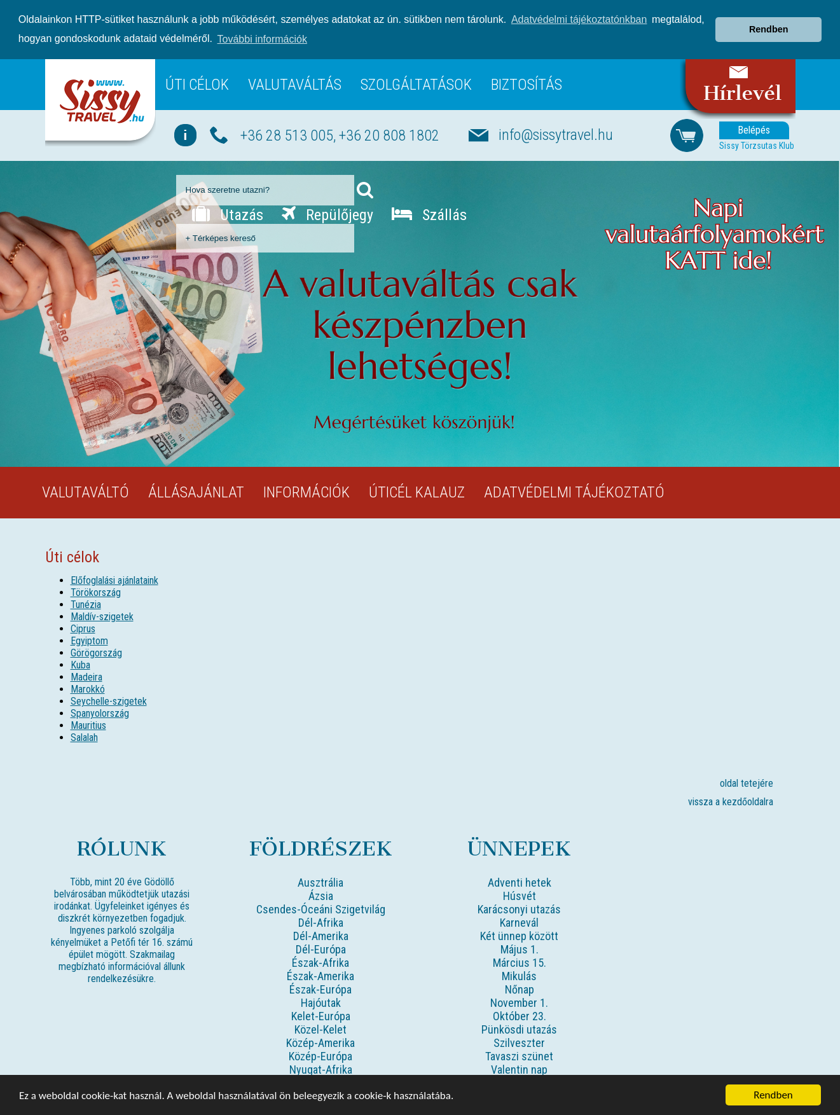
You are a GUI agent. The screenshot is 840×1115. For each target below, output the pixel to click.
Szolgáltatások (416, 84)
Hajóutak (321, 1002)
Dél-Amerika (320, 936)
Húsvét (519, 896)
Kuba (80, 665)
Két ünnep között (519, 936)
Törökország (96, 592)
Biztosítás (526, 84)
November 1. (519, 1002)
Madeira (86, 677)
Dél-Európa (321, 949)
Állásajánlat (196, 492)
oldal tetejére (746, 783)
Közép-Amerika (320, 1042)
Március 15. (519, 962)
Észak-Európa (320, 989)
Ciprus (83, 629)
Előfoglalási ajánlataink (114, 580)
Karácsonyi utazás (519, 909)
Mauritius (88, 725)
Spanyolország (100, 713)
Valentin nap (519, 1069)
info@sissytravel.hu (556, 135)
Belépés (754, 130)
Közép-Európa (320, 1056)
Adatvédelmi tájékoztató (574, 492)
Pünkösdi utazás (519, 1029)
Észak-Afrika (320, 962)
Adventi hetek (519, 882)
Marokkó (88, 689)
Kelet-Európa (320, 1016)
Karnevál (519, 922)
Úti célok (197, 84)
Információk (306, 492)
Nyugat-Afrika (320, 1069)
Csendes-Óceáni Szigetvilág (320, 909)
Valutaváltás (294, 84)
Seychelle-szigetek (109, 701)
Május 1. (519, 949)
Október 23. (519, 1016)
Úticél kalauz (417, 492)
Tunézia (86, 605)
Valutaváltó (85, 492)
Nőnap (519, 989)
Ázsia (320, 896)
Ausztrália (320, 882)
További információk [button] (262, 39)
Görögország (96, 653)
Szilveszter (519, 1042)
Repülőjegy (327, 214)
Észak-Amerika (320, 976)
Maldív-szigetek (102, 617)
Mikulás (519, 976)
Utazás (227, 214)
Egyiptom (89, 641)
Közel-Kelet (320, 1029)
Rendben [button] (768, 29)
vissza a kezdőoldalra (730, 802)
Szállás (429, 214)
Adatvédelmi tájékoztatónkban (579, 19)
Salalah (84, 737)
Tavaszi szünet (519, 1056)
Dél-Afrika (320, 922)
